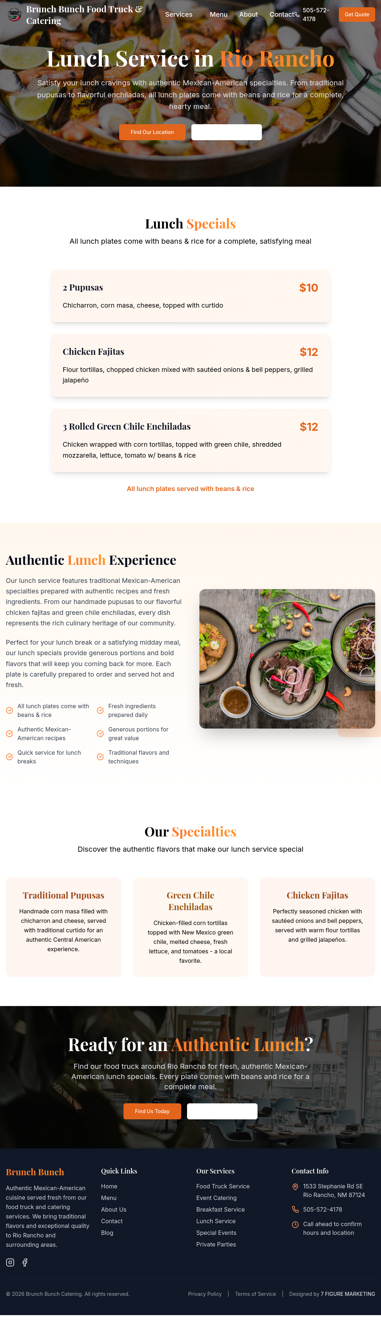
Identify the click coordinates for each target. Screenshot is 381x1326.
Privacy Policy (205, 1294)
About (248, 14)
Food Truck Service (223, 1186)
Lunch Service (216, 1221)
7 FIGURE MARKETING (348, 1294)
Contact (281, 14)
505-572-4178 (322, 1209)
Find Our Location (152, 132)
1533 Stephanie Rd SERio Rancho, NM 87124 (334, 1191)
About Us (113, 1209)
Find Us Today (152, 1111)
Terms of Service (255, 1294)
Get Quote (357, 14)
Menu (219, 14)
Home (109, 1186)
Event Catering (216, 1197)
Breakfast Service (220, 1209)
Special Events (216, 1232)
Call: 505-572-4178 (226, 132)
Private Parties (216, 1244)
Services (178, 14)
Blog (107, 1232)
